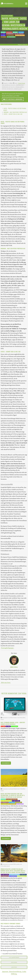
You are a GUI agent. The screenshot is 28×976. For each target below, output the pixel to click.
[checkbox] (1, 953)
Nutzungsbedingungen (7, 648)
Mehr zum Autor (5, 682)
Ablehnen (14, 967)
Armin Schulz (21, 83)
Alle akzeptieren (14, 957)
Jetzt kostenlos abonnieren (12, 99)
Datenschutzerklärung (15, 971)
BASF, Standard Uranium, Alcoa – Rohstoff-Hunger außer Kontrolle (13, 723)
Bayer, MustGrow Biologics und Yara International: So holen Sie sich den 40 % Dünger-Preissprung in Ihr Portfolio (13, 795)
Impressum (5, 971)
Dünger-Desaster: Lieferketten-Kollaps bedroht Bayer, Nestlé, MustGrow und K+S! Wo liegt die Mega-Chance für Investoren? (13, 870)
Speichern (14, 962)
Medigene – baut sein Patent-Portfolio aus (15, 112)
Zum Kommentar (6, 763)
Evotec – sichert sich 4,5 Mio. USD (13, 114)
